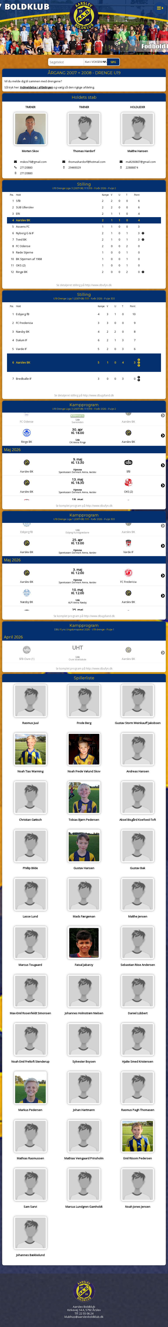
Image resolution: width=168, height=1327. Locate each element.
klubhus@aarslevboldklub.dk (84, 1317)
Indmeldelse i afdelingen (36, 87)
